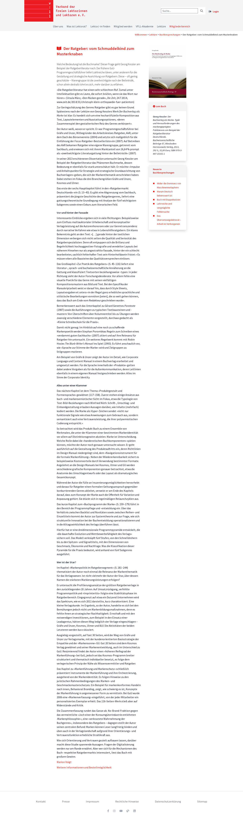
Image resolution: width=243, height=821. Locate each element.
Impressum (92, 801)
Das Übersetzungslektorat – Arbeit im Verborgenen (169, 219)
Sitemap (202, 801)
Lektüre (161, 26)
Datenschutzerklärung (168, 801)
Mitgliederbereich (179, 26)
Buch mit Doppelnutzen (168, 199)
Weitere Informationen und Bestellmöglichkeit (84, 767)
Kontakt (41, 801)
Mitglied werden (123, 26)
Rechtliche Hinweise (127, 801)
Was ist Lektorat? (77, 26)
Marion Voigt (64, 762)
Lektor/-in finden (100, 26)
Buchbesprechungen (169, 34)
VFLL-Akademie (144, 26)
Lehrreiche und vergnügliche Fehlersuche (164, 207)
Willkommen (141, 34)
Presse (66, 801)
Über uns (58, 26)
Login (216, 11)
